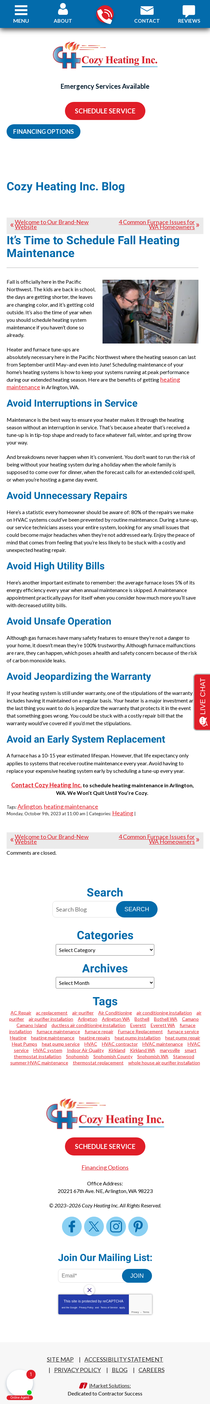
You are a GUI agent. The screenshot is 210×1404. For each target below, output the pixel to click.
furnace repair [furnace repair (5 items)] (99, 1022)
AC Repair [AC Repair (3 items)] (21, 1004)
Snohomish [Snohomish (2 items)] (77, 1047)
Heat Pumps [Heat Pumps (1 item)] (24, 1035)
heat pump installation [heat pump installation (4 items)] (138, 1029)
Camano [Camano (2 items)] (190, 1010)
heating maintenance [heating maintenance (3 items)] (53, 1029)
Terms (146, 1303)
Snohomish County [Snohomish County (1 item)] (113, 1047)
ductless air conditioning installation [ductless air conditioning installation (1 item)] (88, 1016)
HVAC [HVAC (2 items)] (90, 1035)
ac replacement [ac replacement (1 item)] (52, 1004)
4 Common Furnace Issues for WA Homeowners (157, 224)
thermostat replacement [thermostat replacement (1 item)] (98, 1054)
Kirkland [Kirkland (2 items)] (116, 1041)
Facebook (72, 1217)
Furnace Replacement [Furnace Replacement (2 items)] (140, 1022)
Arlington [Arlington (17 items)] (87, 1010)
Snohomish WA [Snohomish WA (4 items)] (152, 1047)
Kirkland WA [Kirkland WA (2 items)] (142, 1041)
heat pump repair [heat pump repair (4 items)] (182, 1029)
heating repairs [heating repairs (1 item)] (94, 1029)
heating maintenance (71, 797)
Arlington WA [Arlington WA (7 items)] (116, 1010)
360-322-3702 (104, 14)
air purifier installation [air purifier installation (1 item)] (51, 1010)
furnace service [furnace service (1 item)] (183, 1022)
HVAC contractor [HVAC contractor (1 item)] (120, 1035)
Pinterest (138, 1217)
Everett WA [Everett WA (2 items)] (163, 1016)
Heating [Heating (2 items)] (18, 1029)
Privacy (135, 1303)
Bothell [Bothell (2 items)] (142, 1010)
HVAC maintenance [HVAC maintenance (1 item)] (162, 1035)
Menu (21, 20)
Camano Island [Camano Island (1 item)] (31, 1016)
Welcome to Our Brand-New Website (52, 224)
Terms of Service (109, 1298)
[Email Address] (94, 1266)
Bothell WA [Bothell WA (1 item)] (165, 1010)
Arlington (29, 797)
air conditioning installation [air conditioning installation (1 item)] (164, 1004)
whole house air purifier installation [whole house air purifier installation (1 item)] (164, 1054)
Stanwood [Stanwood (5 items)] (183, 1047)
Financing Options (43, 131)
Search (136, 900)
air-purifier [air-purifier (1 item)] (83, 1004)
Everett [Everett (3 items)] (138, 1016)
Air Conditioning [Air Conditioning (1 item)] (115, 1004)
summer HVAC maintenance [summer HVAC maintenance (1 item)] (39, 1054)
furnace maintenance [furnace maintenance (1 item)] (58, 1022)
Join (137, 1266)
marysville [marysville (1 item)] (170, 1041)
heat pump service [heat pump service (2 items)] (61, 1035)
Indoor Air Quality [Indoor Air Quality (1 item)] (85, 1041)
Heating (122, 804)
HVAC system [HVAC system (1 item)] (47, 1041)
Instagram (116, 1217)
